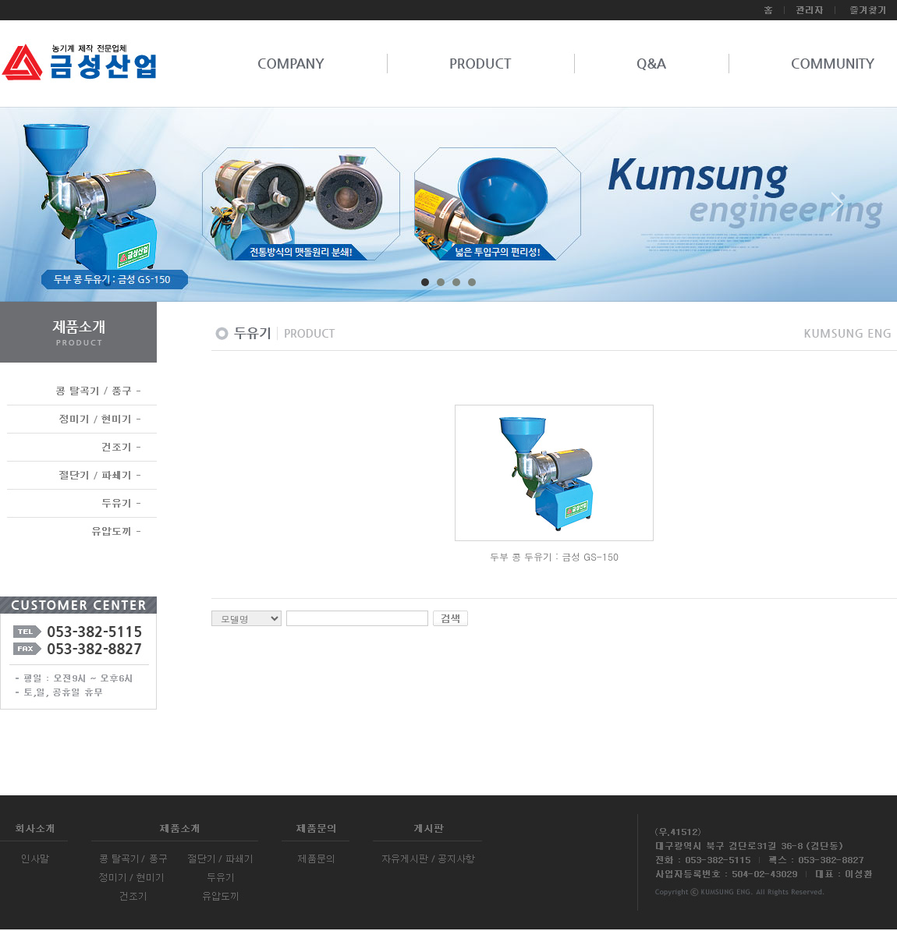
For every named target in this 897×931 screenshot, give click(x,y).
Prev (59, 210)
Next (837, 210)
